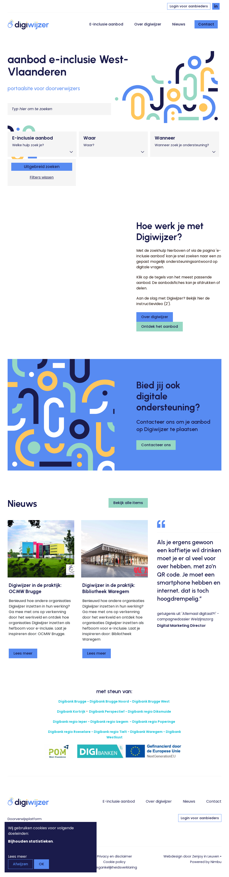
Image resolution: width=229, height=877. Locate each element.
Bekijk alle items (128, 502)
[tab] (42, 144)
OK (41, 864)
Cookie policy (114, 862)
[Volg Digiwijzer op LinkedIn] (216, 6)
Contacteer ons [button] (156, 445)
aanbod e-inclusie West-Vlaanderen (68, 65)
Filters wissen (42, 177)
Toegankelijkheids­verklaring (114, 867)
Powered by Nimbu (205, 862)
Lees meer (23, 653)
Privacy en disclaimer (114, 856)
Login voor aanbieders (189, 6)
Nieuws (178, 24)
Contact (206, 24)
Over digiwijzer (147, 24)
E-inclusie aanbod (106, 24)
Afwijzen (20, 864)
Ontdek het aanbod (159, 326)
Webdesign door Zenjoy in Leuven (191, 856)
